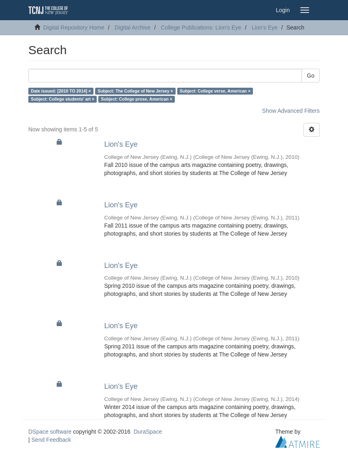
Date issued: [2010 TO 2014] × (61, 91)
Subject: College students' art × (62, 99)
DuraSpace (148, 431)
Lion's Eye (265, 27)
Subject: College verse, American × (215, 91)
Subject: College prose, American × (136, 99)
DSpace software (50, 431)
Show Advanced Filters (291, 111)
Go (310, 75)
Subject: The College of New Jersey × (135, 91)
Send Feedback (51, 439)
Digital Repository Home (73, 27)
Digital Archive (133, 27)
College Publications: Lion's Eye (201, 27)
